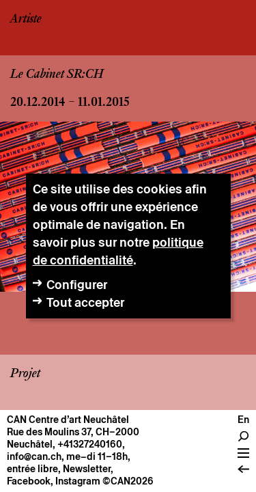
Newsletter (87, 469)
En (243, 419)
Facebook (29, 481)
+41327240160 (89, 444)
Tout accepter (85, 302)
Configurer (76, 284)
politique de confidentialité (118, 251)
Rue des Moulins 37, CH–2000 (73, 432)
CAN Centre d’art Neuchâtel (68, 419)
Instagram (77, 481)
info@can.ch (34, 456)
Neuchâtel (30, 444)
